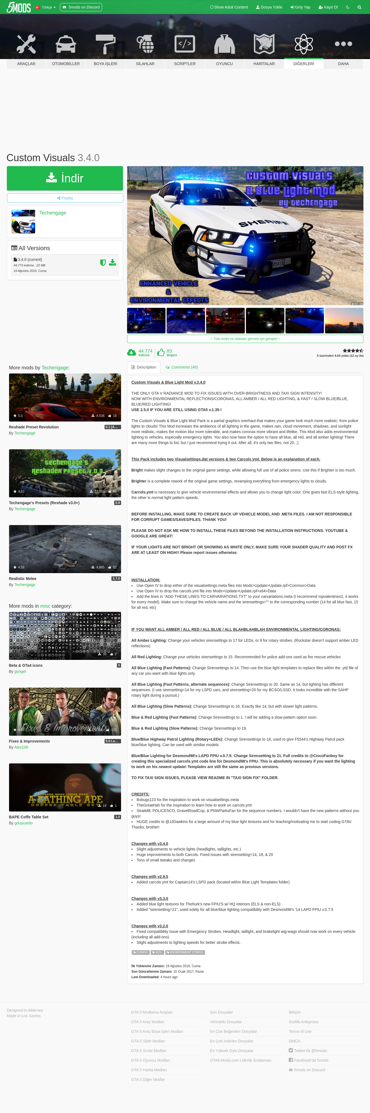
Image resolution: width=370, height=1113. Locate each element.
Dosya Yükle (269, 7)
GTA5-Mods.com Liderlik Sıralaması (240, 1060)
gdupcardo (24, 823)
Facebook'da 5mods (309, 1060)
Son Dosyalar (221, 1012)
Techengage (52, 213)
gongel (20, 671)
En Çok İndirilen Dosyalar (231, 1041)
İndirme (144, 355)
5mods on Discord (307, 1070)
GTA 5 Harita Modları (149, 1070)
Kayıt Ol (328, 7)
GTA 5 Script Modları (149, 1050)
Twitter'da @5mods (308, 1050)
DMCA (294, 1041)
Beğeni (172, 355)
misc (45, 606)
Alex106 (21, 747)
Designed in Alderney (25, 1010)
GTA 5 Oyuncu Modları (150, 1060)
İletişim (295, 1012)
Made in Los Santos (24, 1016)
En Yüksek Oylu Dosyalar (231, 1050)
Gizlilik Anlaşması (304, 1022)
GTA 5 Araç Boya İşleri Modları (157, 1031)
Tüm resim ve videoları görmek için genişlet (245, 339)
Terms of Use (300, 1031)
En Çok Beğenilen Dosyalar (233, 1031)
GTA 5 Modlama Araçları (152, 1012)
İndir (64, 178)
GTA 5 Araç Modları (147, 1022)
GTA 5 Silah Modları (148, 1041)
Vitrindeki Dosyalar (226, 1022)
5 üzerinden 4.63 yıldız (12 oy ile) (340, 355)
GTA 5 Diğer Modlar (148, 1079)
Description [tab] (143, 367)
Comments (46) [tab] (182, 367)
